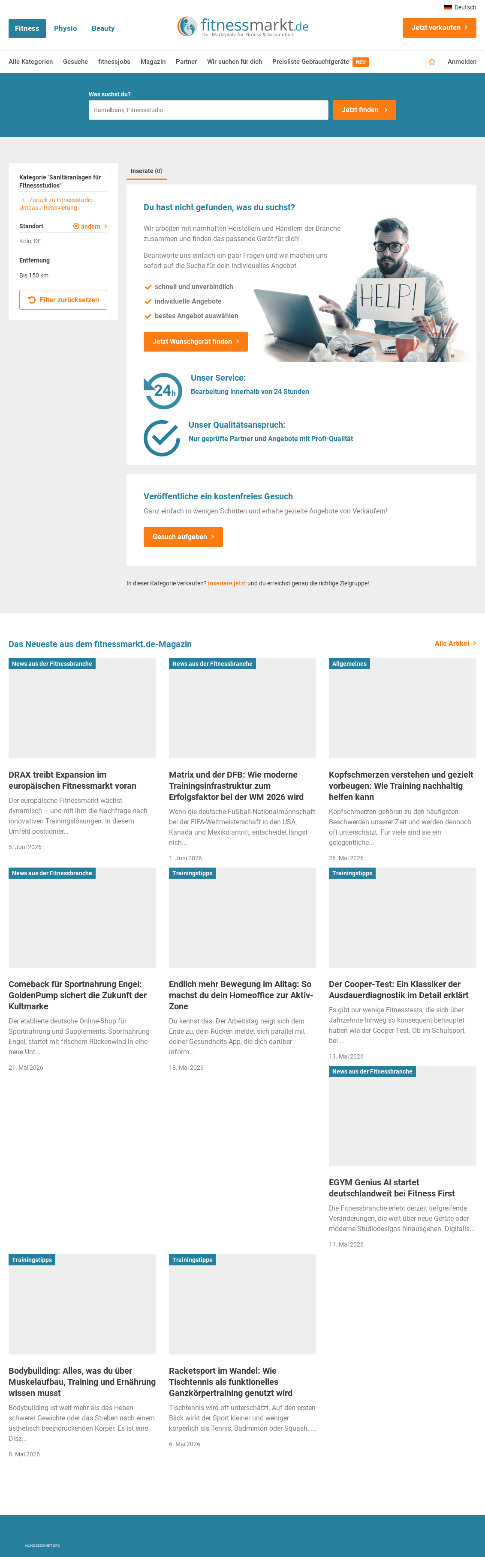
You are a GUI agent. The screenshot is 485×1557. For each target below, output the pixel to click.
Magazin (153, 62)
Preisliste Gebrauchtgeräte (320, 62)
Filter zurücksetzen (63, 300)
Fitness (27, 28)
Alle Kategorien (31, 62)
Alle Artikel (452, 643)
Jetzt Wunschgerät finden (192, 341)
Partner (186, 62)
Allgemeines (349, 663)
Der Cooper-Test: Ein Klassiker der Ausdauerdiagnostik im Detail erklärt (399, 989)
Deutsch (460, 7)
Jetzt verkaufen (436, 28)
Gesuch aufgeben (180, 537)
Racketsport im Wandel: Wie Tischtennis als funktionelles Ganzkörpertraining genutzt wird (230, 1382)
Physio (65, 28)
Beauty (103, 28)
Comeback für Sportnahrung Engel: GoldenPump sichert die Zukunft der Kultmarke (78, 995)
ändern (90, 226)
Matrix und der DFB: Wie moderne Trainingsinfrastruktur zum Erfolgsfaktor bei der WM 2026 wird (236, 786)
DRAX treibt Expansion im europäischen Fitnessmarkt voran (72, 780)
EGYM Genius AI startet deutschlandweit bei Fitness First (392, 1188)
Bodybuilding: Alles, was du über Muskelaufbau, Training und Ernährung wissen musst (82, 1382)
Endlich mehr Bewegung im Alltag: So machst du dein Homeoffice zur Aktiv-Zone (241, 995)
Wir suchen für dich (234, 62)
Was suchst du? (110, 94)
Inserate (147, 170)
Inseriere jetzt (227, 583)
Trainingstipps (192, 873)
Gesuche (75, 62)
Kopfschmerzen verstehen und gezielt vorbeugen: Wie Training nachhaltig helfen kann (401, 786)
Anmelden (462, 62)
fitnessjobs (114, 62)
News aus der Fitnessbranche (52, 663)
